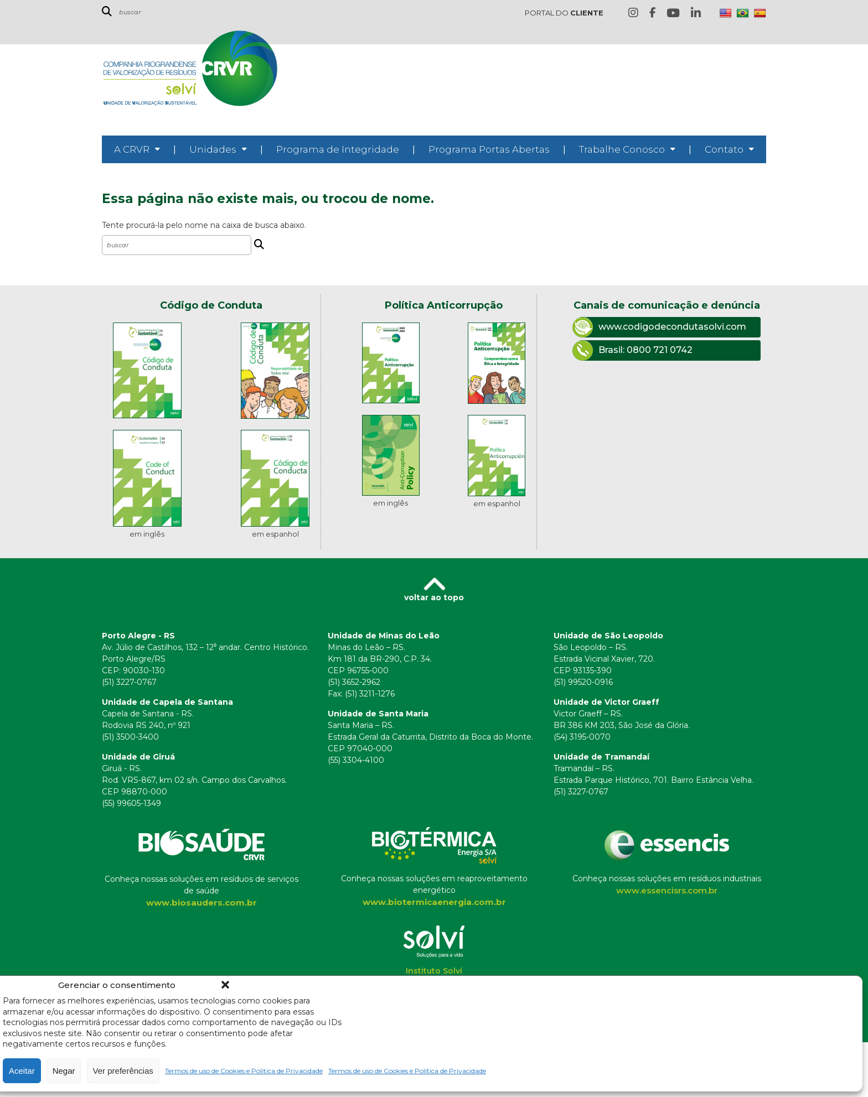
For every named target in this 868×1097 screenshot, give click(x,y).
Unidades (212, 149)
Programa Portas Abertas (489, 149)
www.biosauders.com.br (201, 902)
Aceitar (22, 1070)
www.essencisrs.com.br (666, 890)
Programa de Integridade (337, 149)
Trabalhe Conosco (622, 149)
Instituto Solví (434, 971)
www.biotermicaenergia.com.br (434, 902)
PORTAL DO (564, 12)
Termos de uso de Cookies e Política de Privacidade (244, 1071)
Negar (64, 1070)
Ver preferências (123, 1070)
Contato (724, 149)
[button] (225, 984)
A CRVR (131, 149)
